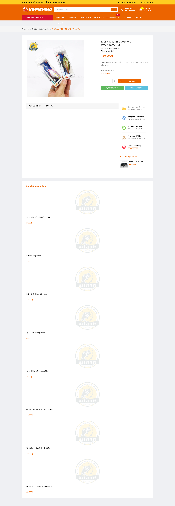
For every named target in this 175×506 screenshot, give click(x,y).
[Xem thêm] (105, 73)
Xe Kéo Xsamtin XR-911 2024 (137, 162)
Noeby (113, 51)
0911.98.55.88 (112, 88)
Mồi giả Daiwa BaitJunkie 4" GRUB (38, 448)
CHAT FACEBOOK (136, 88)
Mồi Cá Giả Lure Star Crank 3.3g (37, 371)
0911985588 (130, 11)
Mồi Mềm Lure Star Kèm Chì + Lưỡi (38, 217)
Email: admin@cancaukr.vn (56, 2)
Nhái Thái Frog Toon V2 (34, 256)
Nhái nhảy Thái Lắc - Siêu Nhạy (36, 294)
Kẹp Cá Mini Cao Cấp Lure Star (36, 333)
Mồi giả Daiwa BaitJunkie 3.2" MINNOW (39, 409)
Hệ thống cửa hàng (147, 2)
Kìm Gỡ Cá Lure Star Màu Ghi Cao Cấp (39, 486)
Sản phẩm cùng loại (36, 186)
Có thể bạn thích (128, 156)
